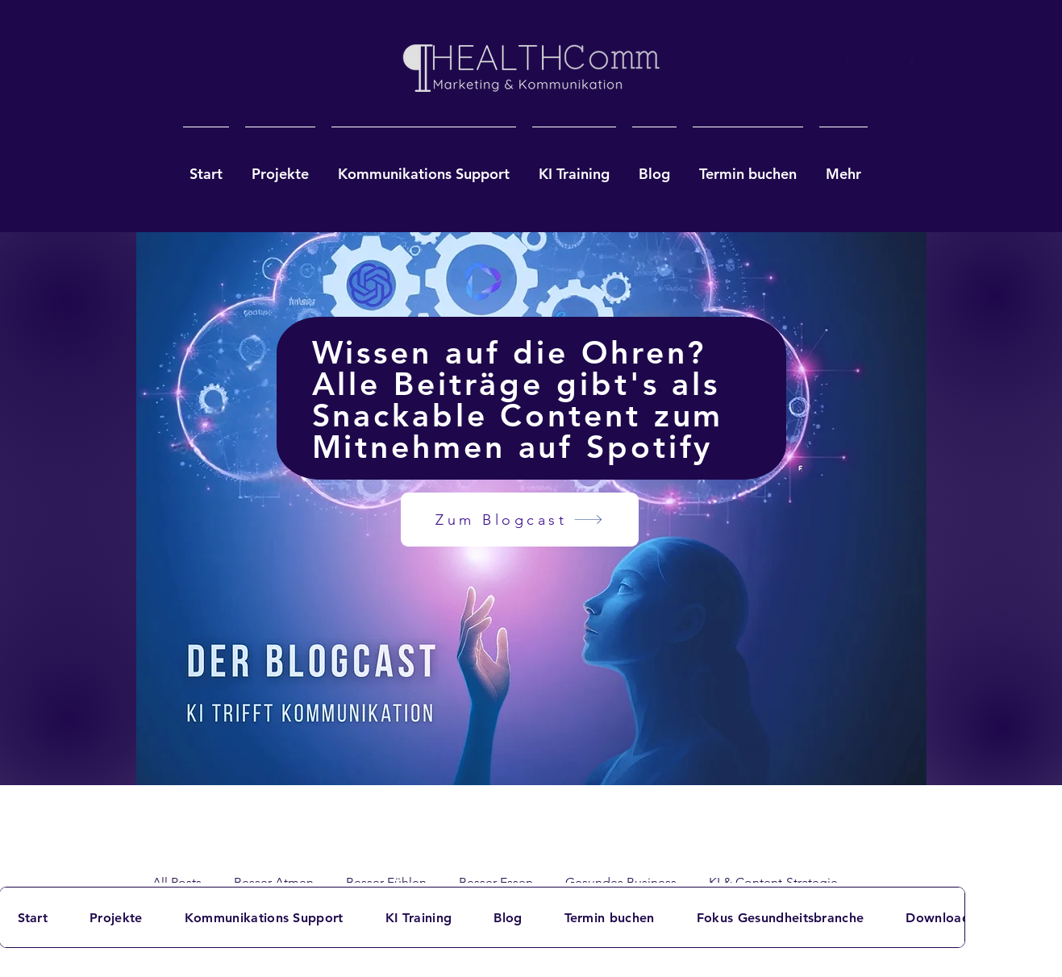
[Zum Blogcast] (520, 520)
